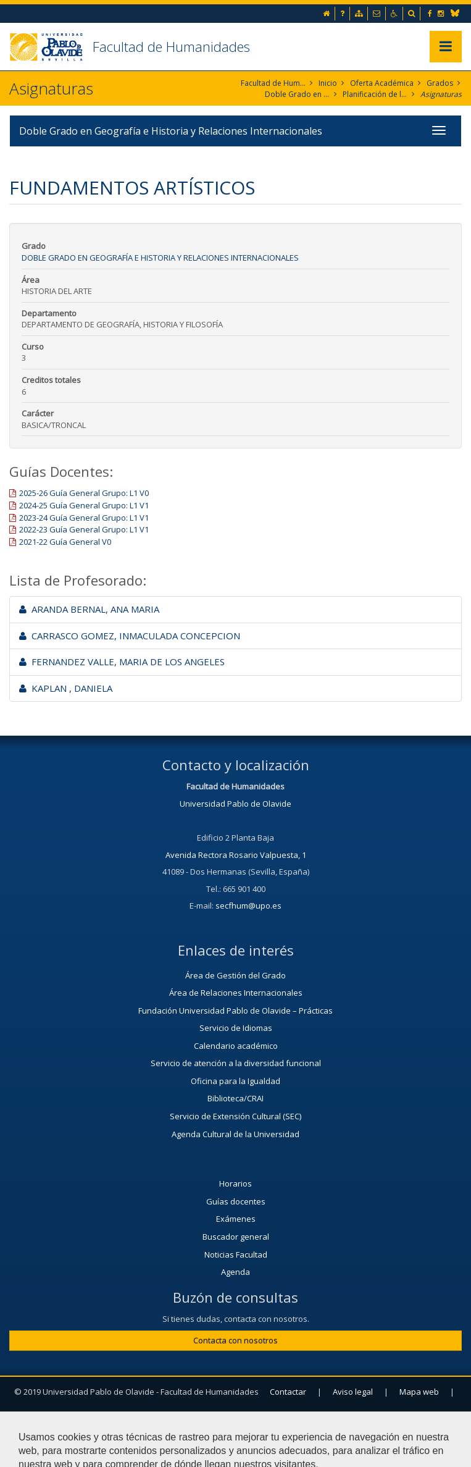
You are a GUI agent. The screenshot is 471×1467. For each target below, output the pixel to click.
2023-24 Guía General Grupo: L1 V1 (84, 517)
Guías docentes (235, 1201)
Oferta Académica (382, 83)
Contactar (288, 1391)
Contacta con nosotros (235, 1340)
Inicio (328, 83)
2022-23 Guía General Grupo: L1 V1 (84, 529)
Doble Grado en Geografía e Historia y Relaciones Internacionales (297, 94)
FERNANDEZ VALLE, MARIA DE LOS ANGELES (122, 661)
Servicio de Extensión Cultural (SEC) (235, 1116)
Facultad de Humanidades (171, 46)
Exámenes (236, 1218)
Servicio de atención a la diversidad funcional (236, 1063)
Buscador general (235, 1236)
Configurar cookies (235, 1421)
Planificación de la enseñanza (375, 94)
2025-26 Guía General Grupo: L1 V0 (84, 492)
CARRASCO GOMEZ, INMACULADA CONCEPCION (129, 635)
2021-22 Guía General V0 (65, 541)
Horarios (235, 1183)
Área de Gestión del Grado (235, 975)
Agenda (235, 1271)
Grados (440, 83)
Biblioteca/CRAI (235, 1098)
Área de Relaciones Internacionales (235, 992)
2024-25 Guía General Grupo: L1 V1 (84, 505)
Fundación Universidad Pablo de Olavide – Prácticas (235, 1010)
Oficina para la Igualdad (235, 1081)
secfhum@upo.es (248, 905)
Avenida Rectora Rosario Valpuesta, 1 (235, 854)
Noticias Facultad (235, 1254)
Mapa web (419, 1391)
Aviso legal (353, 1391)
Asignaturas (441, 94)
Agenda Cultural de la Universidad (235, 1134)
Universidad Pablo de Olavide (235, 803)
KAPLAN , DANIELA (65, 688)
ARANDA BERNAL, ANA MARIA (89, 609)
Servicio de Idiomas (235, 1027)
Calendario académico (236, 1045)
